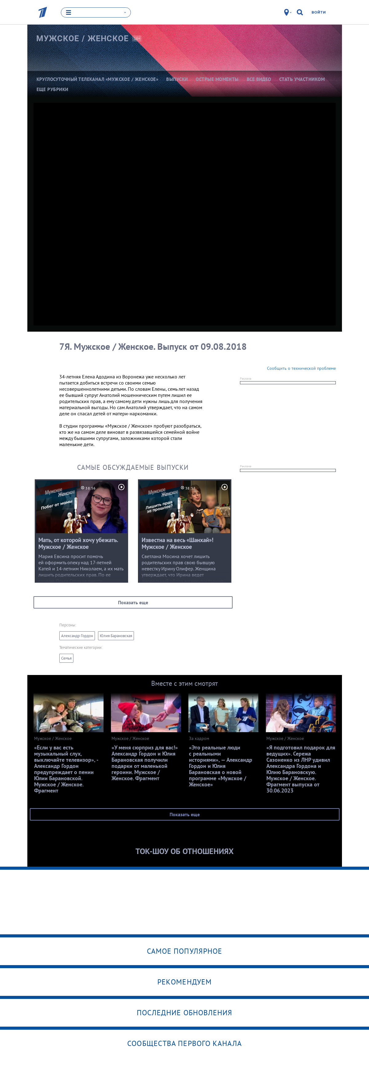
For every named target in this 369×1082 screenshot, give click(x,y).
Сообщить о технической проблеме (301, 368)
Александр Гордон (77, 635)
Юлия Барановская (116, 635)
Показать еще (133, 602)
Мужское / (82, 38)
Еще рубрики (53, 89)
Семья (66, 658)
